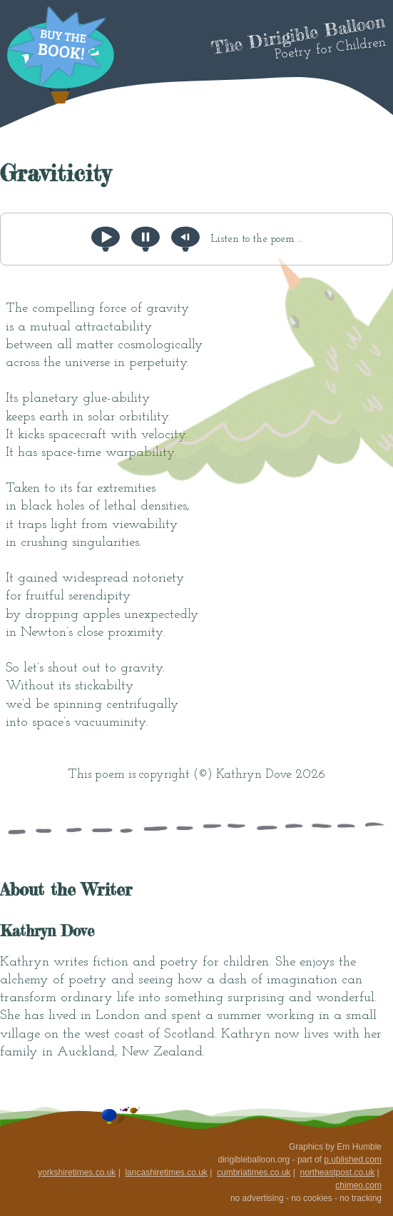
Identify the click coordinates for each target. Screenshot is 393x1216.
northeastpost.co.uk (337, 1172)
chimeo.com (358, 1185)
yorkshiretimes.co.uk (77, 1172)
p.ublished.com (353, 1160)
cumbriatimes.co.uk (253, 1172)
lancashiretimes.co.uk (166, 1172)
